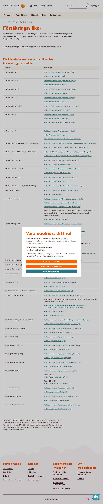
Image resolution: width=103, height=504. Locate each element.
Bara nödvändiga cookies (51, 266)
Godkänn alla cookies (51, 261)
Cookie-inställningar (51, 271)
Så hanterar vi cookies (56, 256)
